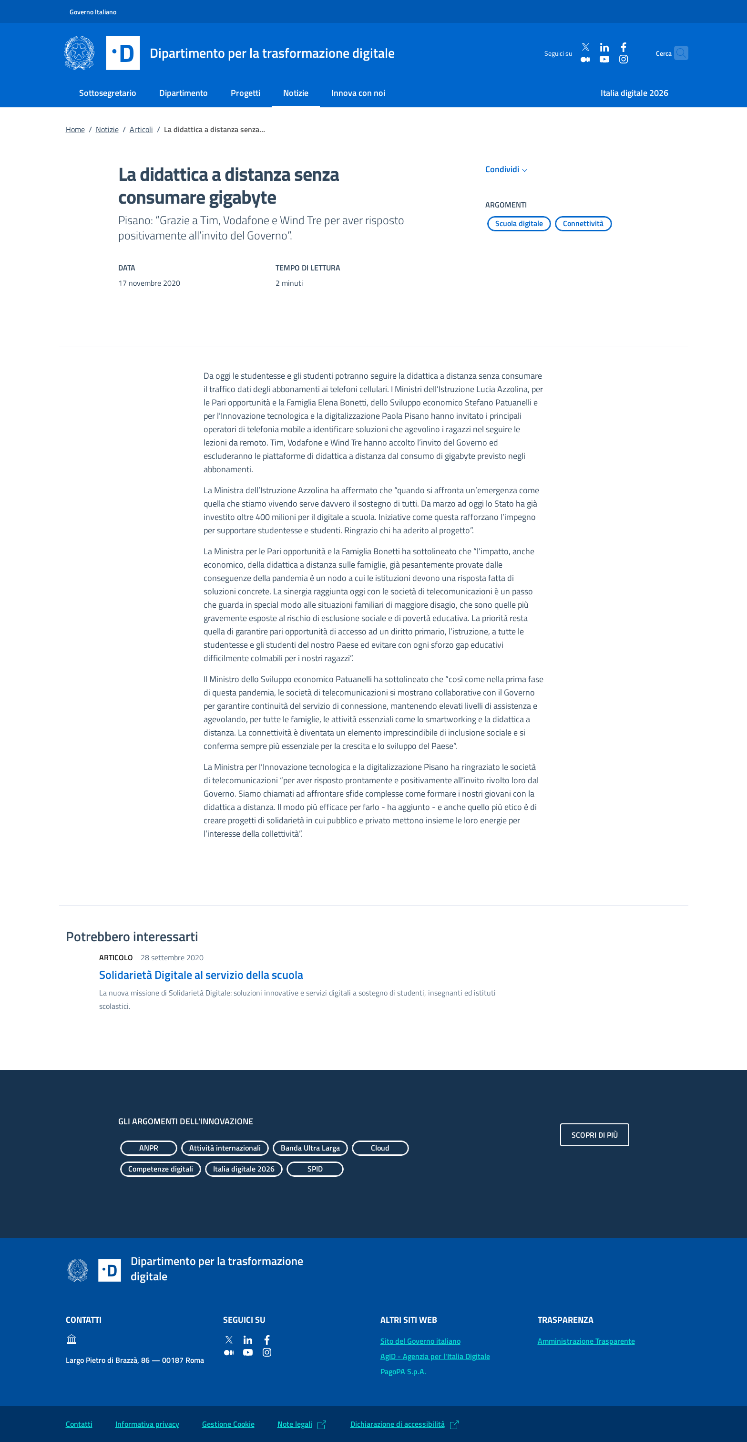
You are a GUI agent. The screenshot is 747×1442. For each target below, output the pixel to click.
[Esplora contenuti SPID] (315, 1169)
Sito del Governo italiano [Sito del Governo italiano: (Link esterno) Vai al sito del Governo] (420, 1341)
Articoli (141, 129)
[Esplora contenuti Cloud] (380, 1148)
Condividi (508, 169)
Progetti (245, 92)
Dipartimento (183, 92)
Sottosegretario (107, 92)
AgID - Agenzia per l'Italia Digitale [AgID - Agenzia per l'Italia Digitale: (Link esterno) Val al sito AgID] (435, 1356)
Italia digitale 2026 (634, 92)
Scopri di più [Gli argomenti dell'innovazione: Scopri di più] (595, 1135)
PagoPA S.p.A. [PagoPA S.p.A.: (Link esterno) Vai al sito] (403, 1371)
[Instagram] (606, 59)
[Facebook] (606, 47)
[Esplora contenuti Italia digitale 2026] (244, 1169)
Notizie (295, 92)
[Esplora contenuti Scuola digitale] (519, 223)
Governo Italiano (93, 12)
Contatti (79, 1424)
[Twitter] (567, 47)
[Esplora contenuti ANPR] (148, 1148)
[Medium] (567, 59)
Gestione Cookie (228, 1424)
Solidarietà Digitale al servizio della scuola (201, 974)
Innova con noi (358, 92)
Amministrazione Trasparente (586, 1341)
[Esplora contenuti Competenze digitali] (160, 1169)
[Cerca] (676, 52)
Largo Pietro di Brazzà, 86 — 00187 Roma (135, 1360)
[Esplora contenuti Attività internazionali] (225, 1148)
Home (75, 129)
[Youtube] (587, 59)
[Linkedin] (587, 47)
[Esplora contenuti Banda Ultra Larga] (310, 1148)
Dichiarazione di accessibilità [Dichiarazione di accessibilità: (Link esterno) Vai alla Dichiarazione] (397, 1424)
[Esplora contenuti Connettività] (583, 223)
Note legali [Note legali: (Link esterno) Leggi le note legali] (294, 1424)
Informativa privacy (147, 1424)
